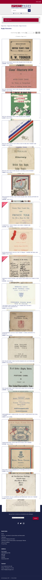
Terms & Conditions (5, 542)
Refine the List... (8, 20)
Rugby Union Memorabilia (12, 25)
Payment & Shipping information (8, 538)
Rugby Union (3, 25)
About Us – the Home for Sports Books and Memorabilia (13, 535)
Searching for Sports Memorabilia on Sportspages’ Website (13, 540)
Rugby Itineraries (22, 25)
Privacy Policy (4, 543)
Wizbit (15, 577)
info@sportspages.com (9, 569)
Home (2, 533)
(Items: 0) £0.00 (25, 13)
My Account (17, 13)
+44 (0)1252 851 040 (7, 566)
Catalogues (3, 537)
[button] (38, 2)
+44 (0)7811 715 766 (9, 568)
